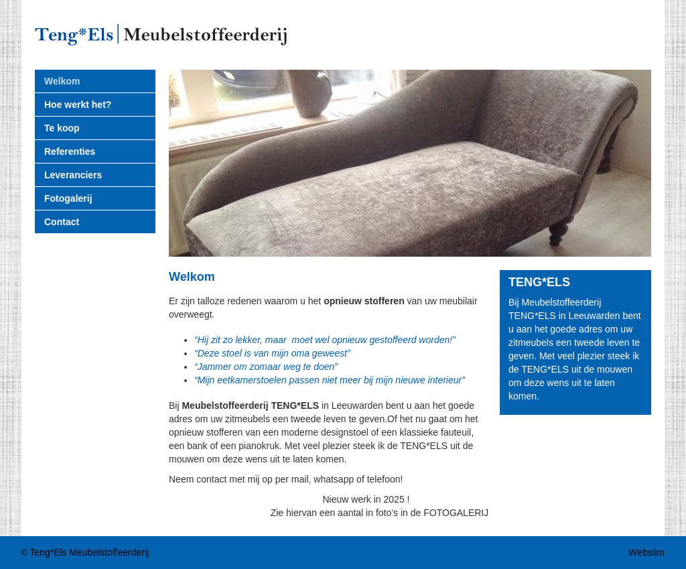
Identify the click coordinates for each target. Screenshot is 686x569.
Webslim (647, 552)
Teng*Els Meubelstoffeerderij (89, 552)
